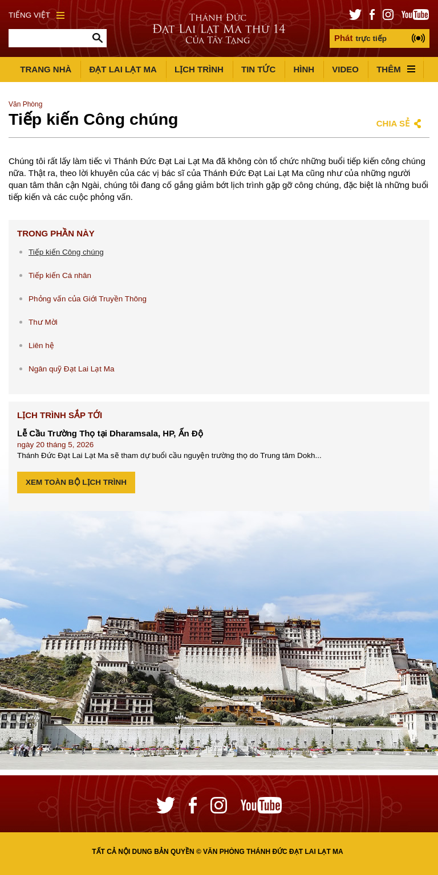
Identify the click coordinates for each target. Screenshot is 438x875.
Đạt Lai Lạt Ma (122, 69)
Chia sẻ (392, 123)
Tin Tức (258, 69)
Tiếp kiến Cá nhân (60, 275)
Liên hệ (41, 345)
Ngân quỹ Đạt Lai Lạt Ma (72, 369)
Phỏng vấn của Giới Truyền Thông (88, 299)
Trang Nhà (45, 69)
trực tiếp (360, 38)
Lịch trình (199, 69)
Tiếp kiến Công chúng (66, 252)
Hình (303, 69)
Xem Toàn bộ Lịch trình (76, 482)
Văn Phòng (25, 104)
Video (345, 69)
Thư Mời (43, 322)
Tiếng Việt (36, 15)
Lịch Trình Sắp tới (59, 415)
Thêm (395, 69)
